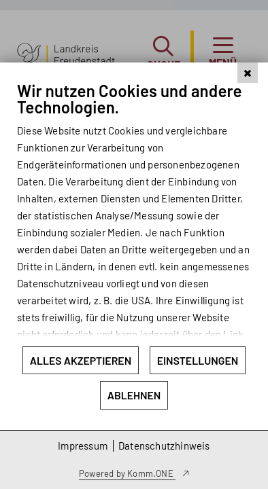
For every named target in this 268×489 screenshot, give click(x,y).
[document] (134, 230)
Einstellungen (198, 360)
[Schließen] (247, 108)
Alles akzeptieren (80, 360)
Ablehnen (134, 394)
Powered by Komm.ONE (127, 473)
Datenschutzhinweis (164, 445)
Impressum (82, 445)
